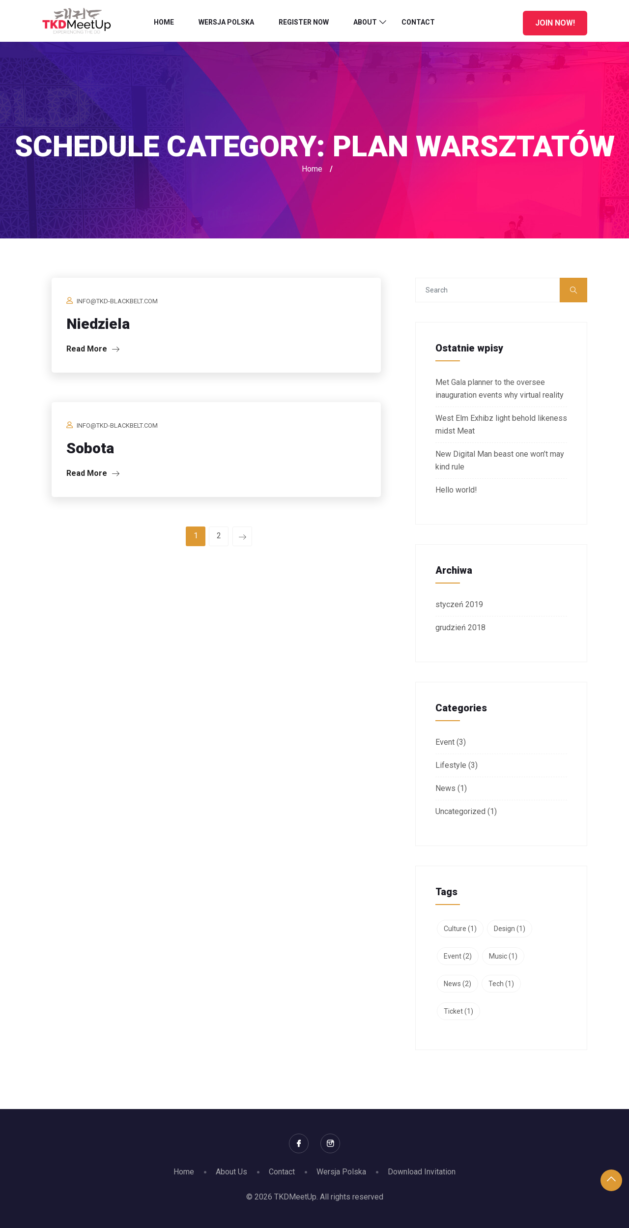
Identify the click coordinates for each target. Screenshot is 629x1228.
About (365, 22)
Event (445, 742)
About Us (231, 1171)
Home (164, 22)
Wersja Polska (226, 22)
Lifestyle (450, 765)
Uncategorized (460, 811)
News (445, 788)
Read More (92, 348)
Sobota (90, 448)
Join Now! (555, 23)
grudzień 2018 (460, 627)
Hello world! (456, 490)
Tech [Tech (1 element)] (501, 984)
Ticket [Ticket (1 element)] (458, 1011)
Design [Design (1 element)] (509, 929)
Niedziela (98, 323)
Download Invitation (422, 1171)
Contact (418, 22)
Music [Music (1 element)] (503, 956)
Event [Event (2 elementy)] (458, 956)
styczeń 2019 (459, 604)
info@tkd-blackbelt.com (117, 301)
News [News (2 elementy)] (457, 984)
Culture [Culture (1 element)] (460, 929)
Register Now (304, 22)
